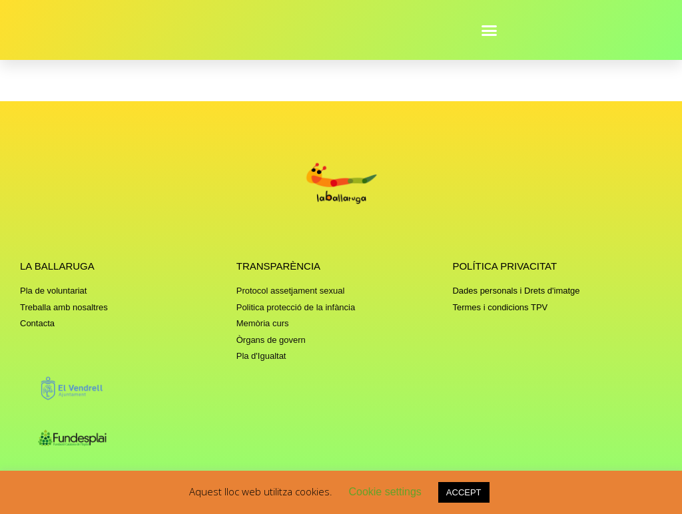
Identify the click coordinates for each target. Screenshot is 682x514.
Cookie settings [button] (384, 491)
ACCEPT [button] (464, 492)
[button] (489, 30)
